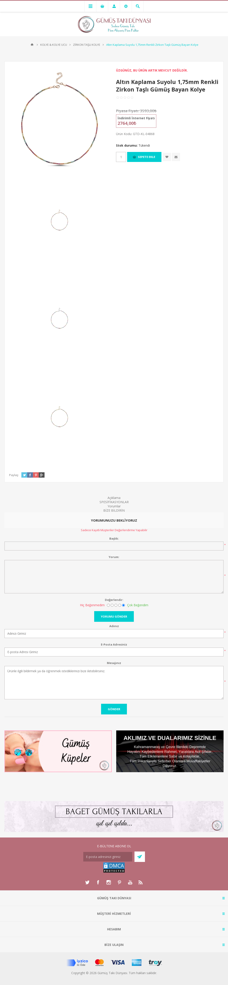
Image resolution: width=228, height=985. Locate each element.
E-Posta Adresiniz (114, 644)
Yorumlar (114, 506)
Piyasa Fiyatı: (127, 110)
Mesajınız (114, 663)
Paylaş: (14, 475)
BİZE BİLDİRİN (114, 510)
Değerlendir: (114, 600)
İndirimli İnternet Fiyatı (136, 118)
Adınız (114, 626)
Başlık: (114, 538)
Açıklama (114, 498)
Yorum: (114, 557)
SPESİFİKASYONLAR (114, 502)
